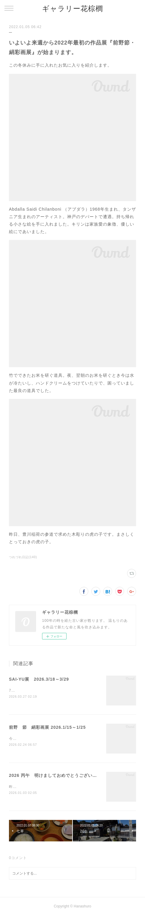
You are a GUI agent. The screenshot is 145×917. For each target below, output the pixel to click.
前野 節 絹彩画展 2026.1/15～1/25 (47, 727)
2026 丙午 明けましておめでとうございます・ (57, 776)
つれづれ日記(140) (23, 557)
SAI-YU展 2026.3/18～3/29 (39, 679)
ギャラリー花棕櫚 (72, 8)
